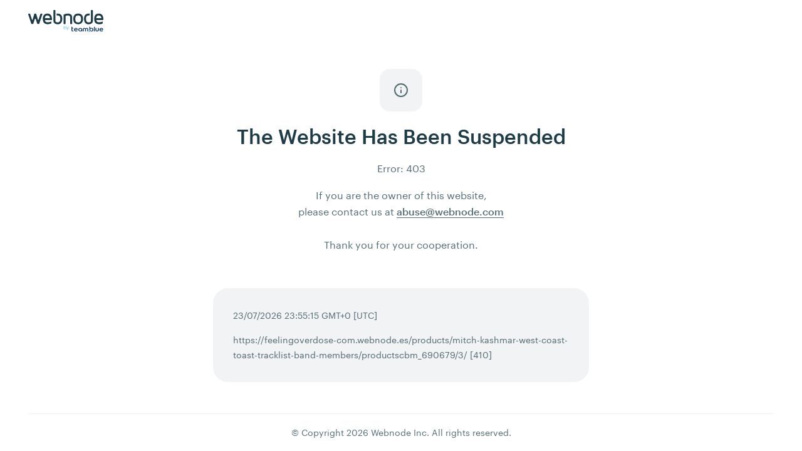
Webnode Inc (399, 432)
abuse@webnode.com (450, 211)
